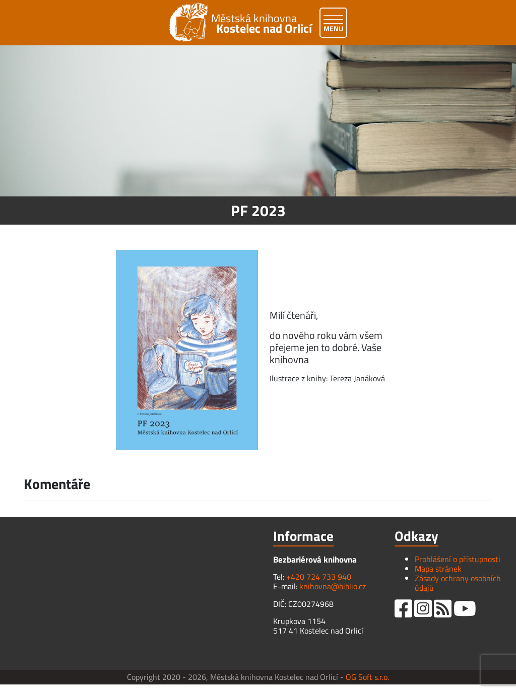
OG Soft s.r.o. (367, 677)
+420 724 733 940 (318, 577)
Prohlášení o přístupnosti (457, 559)
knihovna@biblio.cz (332, 586)
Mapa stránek (438, 569)
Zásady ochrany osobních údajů (458, 583)
